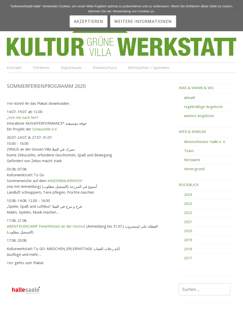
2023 (188, 203)
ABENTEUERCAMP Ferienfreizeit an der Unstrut (46, 226)
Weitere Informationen (143, 21)
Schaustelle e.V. (45, 129)
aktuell (189, 97)
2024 (188, 194)
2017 (188, 257)
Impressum (71, 67)
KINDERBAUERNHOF (64, 180)
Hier (10, 103)
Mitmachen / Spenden (148, 67)
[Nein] (236, 15)
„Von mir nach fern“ (23, 117)
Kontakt (14, 67)
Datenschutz (105, 67)
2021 (188, 221)
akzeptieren (88, 21)
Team (189, 150)
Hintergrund (194, 168)
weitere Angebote (199, 115)
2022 (188, 212)
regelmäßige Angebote (203, 106)
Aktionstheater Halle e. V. (205, 141)
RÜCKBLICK (189, 184)
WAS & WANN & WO (196, 87)
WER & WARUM (192, 131)
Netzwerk (192, 159)
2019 (188, 239)
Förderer (41, 67)
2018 (188, 248)
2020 (188, 230)
